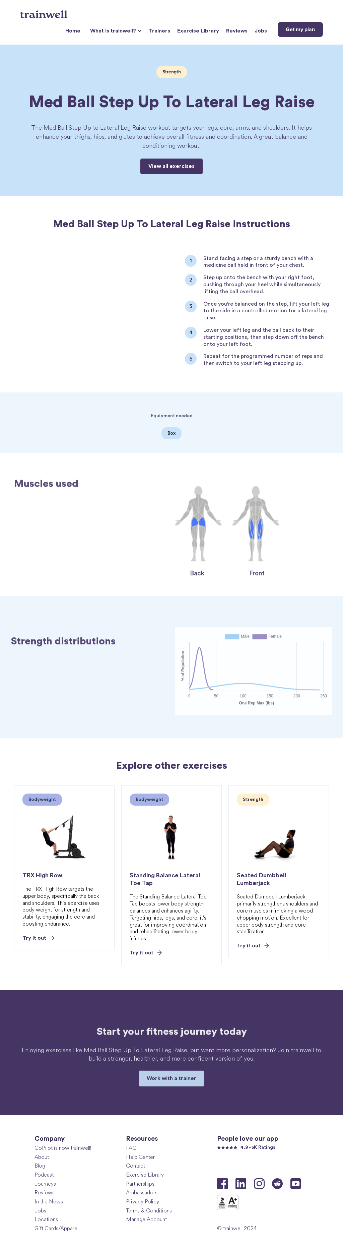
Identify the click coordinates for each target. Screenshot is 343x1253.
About (42, 1157)
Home (72, 31)
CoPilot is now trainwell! (63, 1148)
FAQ (131, 1148)
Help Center (140, 1157)
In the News (49, 1201)
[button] (115, 31)
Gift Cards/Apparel (56, 1228)
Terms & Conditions (149, 1210)
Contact (135, 1166)
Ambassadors (141, 1192)
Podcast (44, 1175)
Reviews (237, 31)
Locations (46, 1219)
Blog (40, 1166)
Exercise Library (198, 31)
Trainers (159, 31)
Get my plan (300, 29)
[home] (44, 11)
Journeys (45, 1184)
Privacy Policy (142, 1201)
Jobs (261, 31)
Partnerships (140, 1184)
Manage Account (146, 1219)
